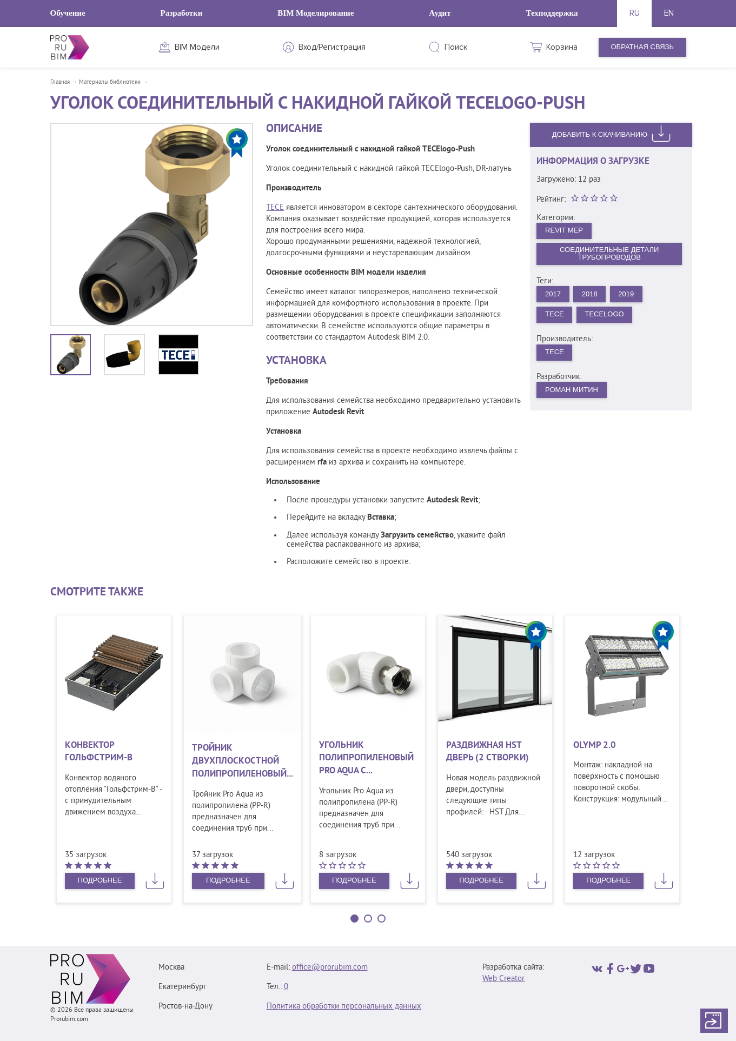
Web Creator (503, 979)
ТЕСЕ (554, 314)
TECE (275, 208)
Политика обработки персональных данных (344, 1007)
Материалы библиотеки (110, 82)
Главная (60, 82)
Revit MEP (564, 230)
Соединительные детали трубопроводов (609, 254)
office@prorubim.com (330, 968)
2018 (590, 294)
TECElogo (604, 314)
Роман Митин (571, 390)
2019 (626, 294)
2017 (553, 294)
